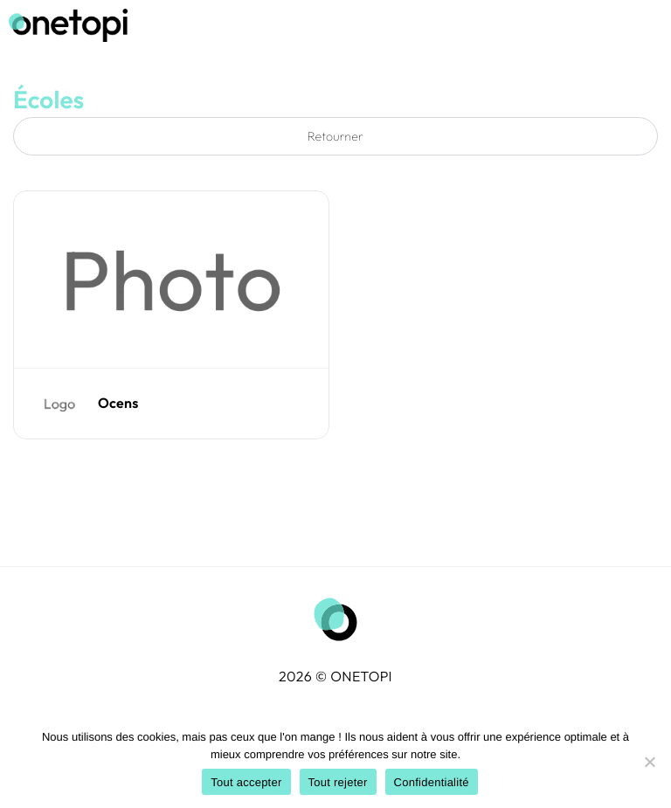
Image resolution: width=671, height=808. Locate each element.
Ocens (118, 403)
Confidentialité (431, 782)
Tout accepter (246, 782)
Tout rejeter (338, 782)
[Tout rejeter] (649, 761)
